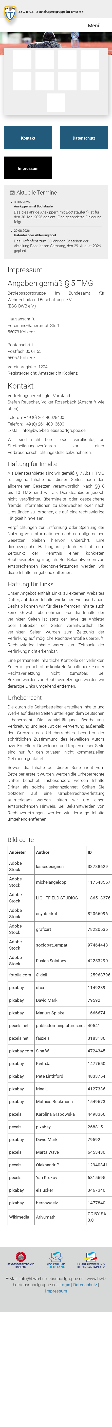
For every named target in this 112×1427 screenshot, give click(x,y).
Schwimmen (22, 81)
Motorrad (44, 59)
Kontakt (28, 138)
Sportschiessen (67, 81)
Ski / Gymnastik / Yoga (44, 81)
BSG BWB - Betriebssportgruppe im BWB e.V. (51, 11)
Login (65, 1284)
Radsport (90, 59)
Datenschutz (84, 138)
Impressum (28, 168)
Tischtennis (90, 81)
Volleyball (56, 102)
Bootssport (22, 59)
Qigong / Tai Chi (67, 59)
